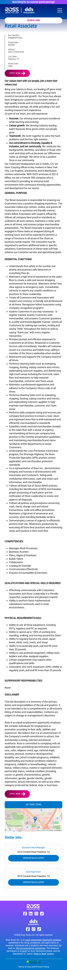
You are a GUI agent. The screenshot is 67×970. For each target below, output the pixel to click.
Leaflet (37, 830)
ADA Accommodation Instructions (30, 948)
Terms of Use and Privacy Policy (33, 966)
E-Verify (23, 951)
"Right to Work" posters (43, 953)
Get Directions (33, 804)
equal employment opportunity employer (43, 940)
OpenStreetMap (48, 830)
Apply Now (15, 73)
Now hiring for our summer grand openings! (33, 2)
